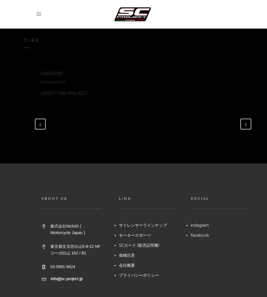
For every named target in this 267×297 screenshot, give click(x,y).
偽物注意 (127, 255)
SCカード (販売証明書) (139, 245)
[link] (207, 15)
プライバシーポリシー (139, 275)
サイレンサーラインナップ (143, 225)
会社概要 (127, 265)
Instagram (200, 225)
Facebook (200, 235)
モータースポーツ (135, 235)
